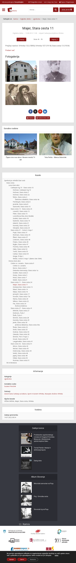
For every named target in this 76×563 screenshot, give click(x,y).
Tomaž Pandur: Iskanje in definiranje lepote (42, 449)
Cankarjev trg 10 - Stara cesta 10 (22, 188)
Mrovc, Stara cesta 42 (20, 346)
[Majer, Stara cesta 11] (21, 71)
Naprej (54, 39)
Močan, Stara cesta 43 (21, 348)
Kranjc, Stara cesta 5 (20, 275)
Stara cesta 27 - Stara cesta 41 (21, 308)
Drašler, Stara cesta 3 (20, 273)
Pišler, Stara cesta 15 (20, 214)
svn (45, 2)
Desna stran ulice (15, 261)
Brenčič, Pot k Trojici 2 (21, 337)
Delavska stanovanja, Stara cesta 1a (25, 270)
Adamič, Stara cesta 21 (21, 223)
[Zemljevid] (66, 9)
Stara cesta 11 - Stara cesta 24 (21, 282)
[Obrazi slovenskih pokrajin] (62, 540)
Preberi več (10, 50)
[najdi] (55, 9)
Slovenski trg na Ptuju (41, 509)
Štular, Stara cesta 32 (20, 327)
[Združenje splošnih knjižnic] (50, 549)
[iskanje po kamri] (40, 9)
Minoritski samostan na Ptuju (43, 483)
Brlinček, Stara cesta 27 (21, 311)
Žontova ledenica (21, 306)
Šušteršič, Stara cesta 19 (21, 221)
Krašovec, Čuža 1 (19, 313)
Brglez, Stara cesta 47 (20, 244)
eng (49, 2)
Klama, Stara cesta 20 (20, 299)
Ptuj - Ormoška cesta (41, 496)
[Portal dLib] (14, 540)
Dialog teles (38, 461)
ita (52, 2)
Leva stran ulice (14, 185)
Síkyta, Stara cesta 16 (20, 292)
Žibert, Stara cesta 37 (20, 237)
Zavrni (22, 559)
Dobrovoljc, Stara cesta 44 (22, 351)
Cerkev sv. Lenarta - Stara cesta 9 (22, 263)
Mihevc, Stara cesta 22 (21, 301)
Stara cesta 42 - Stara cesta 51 (21, 344)
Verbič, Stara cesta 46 (20, 353)
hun (56, 2)
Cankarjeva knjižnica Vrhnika (53, 33)
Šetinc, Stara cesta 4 (20, 197)
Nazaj (22, 39)
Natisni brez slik (42, 118)
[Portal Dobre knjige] (20, 549)
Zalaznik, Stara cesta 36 (21, 334)
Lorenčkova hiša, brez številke (23, 216)
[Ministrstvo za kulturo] (14, 532)
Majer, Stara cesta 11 (20, 285)
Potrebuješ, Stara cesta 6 (21, 202)
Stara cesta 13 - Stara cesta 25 (21, 209)
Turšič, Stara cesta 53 (20, 251)
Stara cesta (10, 183)
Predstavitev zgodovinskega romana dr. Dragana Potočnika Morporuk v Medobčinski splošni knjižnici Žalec (44, 438)
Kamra (26, 524)
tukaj (56, 555)
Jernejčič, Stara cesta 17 (21, 294)
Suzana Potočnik (10, 386)
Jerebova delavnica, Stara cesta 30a (27, 325)
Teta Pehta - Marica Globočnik (55, 157)
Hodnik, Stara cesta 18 (21, 218)
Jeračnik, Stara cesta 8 (20, 204)
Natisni (30, 118)
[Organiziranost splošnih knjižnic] (38, 531)
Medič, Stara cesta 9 (20, 280)
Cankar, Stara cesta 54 (21, 254)
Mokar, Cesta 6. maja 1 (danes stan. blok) (27, 259)
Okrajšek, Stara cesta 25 (21, 228)
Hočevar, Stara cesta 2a (21, 195)
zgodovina (7, 379)
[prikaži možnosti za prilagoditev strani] (35, 2)
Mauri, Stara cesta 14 (20, 289)
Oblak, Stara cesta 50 (20, 358)
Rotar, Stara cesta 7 (20, 277)
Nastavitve (33, 559)
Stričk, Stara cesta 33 (20, 330)
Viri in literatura (11, 363)
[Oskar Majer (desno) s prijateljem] (21, 94)
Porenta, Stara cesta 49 (21, 247)
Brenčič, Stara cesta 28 (21, 318)
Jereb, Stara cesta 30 (20, 322)
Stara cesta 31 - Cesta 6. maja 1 (22, 230)
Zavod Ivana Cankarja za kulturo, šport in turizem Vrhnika (24, 394)
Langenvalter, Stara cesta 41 (23, 341)
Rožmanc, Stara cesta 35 (21, 235)
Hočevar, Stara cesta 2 (21, 192)
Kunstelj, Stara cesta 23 (21, 225)
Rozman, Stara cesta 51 (21, 360)
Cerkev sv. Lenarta (19, 266)
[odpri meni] (3, 10)
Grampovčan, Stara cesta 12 (23, 287)
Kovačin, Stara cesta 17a (21, 296)
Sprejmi (11, 559)
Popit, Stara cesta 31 (20, 232)
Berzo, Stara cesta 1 (20, 268)
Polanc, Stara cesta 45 (20, 242)
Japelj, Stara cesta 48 (20, 356)
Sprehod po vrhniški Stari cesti (14, 180)
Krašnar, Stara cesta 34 (21, 332)
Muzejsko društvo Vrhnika (54, 394)
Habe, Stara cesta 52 (20, 249)
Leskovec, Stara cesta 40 (21, 240)
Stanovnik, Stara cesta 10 (21, 207)
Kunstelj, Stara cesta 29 (21, 320)
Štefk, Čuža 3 (17, 315)
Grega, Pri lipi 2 (18, 256)
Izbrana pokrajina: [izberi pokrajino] (12, 2)
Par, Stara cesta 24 (19, 304)
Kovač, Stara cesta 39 (20, 339)
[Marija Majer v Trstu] (55, 71)
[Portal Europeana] (62, 532)
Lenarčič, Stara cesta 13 (21, 211)
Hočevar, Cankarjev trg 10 (22, 190)
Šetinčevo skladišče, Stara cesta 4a (27, 199)
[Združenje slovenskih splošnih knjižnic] (38, 540)
